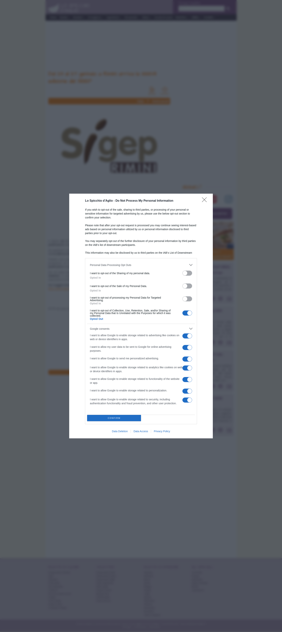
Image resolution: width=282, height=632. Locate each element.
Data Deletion (120, 431)
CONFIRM (114, 418)
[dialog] (141, 316)
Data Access (141, 431)
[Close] (205, 200)
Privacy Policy (162, 431)
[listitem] (141, 265)
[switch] (187, 273)
